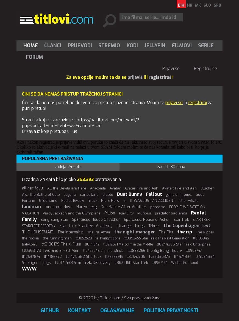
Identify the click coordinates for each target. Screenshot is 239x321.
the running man (57, 238)
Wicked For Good (184, 263)
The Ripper (205, 232)
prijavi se (174, 102)
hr (124, 201)
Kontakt (79, 310)
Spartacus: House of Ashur (147, 219)
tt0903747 (194, 251)
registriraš (160, 77)
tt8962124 (159, 263)
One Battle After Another (123, 207)
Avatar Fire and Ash (141, 188)
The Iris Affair (98, 232)
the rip (184, 232)
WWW (29, 269)
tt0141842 (92, 244)
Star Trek (181, 219)
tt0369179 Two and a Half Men (50, 250)
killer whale (189, 200)
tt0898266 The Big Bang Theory (154, 250)
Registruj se (205, 68)
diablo (107, 194)
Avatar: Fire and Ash (179, 188)
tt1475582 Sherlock (83, 256)
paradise (157, 207)
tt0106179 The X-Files (61, 244)
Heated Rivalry (72, 201)
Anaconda (98, 188)
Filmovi (182, 45)
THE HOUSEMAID (38, 232)
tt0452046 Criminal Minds (103, 251)
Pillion (109, 213)
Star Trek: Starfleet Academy (86, 225)
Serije (206, 45)
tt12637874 (31, 256)
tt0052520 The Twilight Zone (98, 238)
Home (30, 45)
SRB (217, 5)
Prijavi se (171, 68)
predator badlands (171, 213)
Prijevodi (80, 45)
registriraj (197, 102)
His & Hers (110, 200)
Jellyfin (154, 45)
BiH (181, 5)
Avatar (115, 188)
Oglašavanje (117, 310)
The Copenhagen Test (186, 225)
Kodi (132, 45)
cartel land (89, 194)
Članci (52, 45)
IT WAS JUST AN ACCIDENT (152, 200)
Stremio (109, 45)
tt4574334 (182, 256)
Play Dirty (126, 213)
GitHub (50, 310)
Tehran (154, 226)
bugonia (70, 194)
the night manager (134, 232)
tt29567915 (114, 257)
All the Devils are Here (66, 188)
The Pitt (166, 232)
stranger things (130, 225)
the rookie (30, 238)
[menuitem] (31, 45)
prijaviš (135, 77)
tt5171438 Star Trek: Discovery (83, 262)
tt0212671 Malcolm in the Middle (128, 244)
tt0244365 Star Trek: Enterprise (184, 244)
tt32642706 (136, 257)
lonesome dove (59, 207)
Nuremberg (86, 207)
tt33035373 (159, 256)
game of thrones (179, 194)
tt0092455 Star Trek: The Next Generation (156, 238)
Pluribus (144, 213)
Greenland (48, 200)
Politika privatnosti (171, 310)
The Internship (70, 232)
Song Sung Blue (54, 219)
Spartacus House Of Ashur (96, 219)
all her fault (32, 188)
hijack (92, 200)
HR (189, 5)
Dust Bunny (129, 194)
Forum (34, 57)
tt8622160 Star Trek (131, 262)
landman (31, 207)
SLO (207, 5)
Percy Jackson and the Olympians (72, 213)
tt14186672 (53, 256)
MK (198, 5)
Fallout (154, 194)
